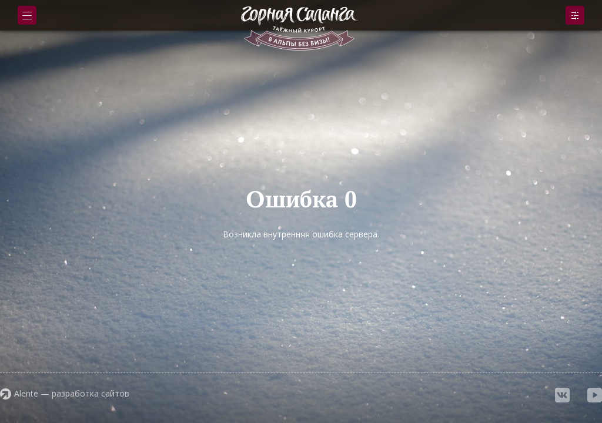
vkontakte (562, 395)
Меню (27, 15)
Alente (26, 393)
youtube (594, 395)
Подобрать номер (575, 15)
